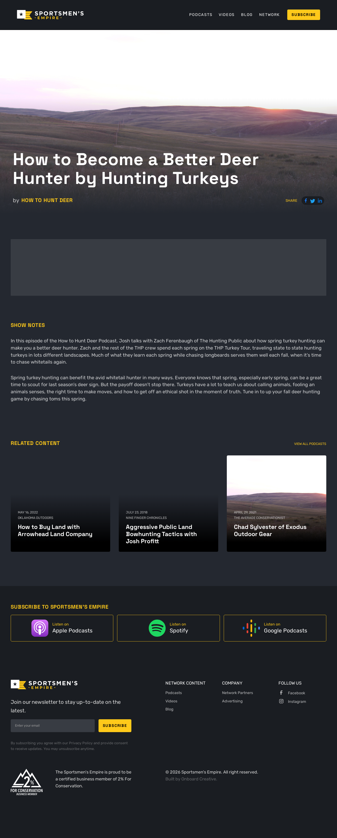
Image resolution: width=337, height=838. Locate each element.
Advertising (232, 701)
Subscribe (304, 14)
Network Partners (237, 692)
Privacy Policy (81, 743)
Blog (247, 14)
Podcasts (200, 14)
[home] (50, 15)
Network (269, 14)
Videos (227, 14)
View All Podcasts (310, 444)
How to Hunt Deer (47, 200)
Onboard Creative (198, 778)
